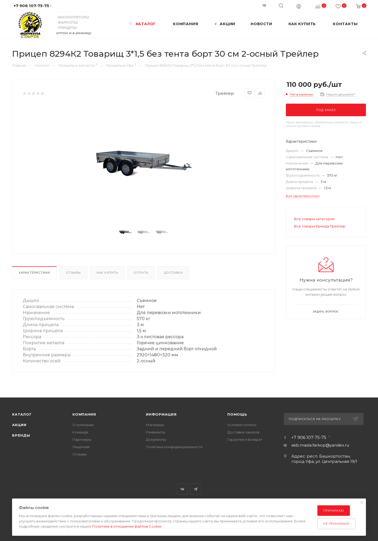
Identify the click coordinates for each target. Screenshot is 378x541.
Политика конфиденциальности (174, 447)
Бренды (21, 435)
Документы (156, 439)
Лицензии (81, 447)
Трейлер (225, 93)
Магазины (155, 425)
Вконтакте (182, 489)
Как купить (107, 272)
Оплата (141, 272)
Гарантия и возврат (244, 439)
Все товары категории (314, 219)
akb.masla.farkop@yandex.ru (320, 445)
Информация (161, 414)
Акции (19, 425)
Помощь (237, 414)
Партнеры (81, 439)
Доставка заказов (243, 432)
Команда (80, 432)
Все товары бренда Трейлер (319, 226)
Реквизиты (155, 432)
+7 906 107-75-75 (308, 438)
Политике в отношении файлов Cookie (126, 526)
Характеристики (34, 272)
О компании (83, 425)
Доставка (173, 272)
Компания (84, 414)
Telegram (195, 489)
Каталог (22, 414)
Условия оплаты (241, 425)
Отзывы (73, 272)
